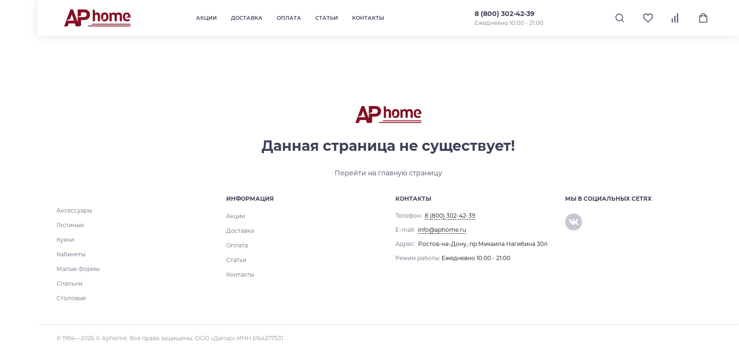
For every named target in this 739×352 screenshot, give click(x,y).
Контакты (368, 18)
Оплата (289, 18)
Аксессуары (74, 210)
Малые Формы (78, 268)
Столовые (71, 298)
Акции (206, 18)
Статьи (326, 18)
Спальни (69, 283)
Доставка (247, 18)
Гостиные (70, 225)
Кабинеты (71, 254)
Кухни (65, 239)
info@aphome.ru (442, 229)
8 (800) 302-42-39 (504, 13)
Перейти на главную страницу (388, 173)
